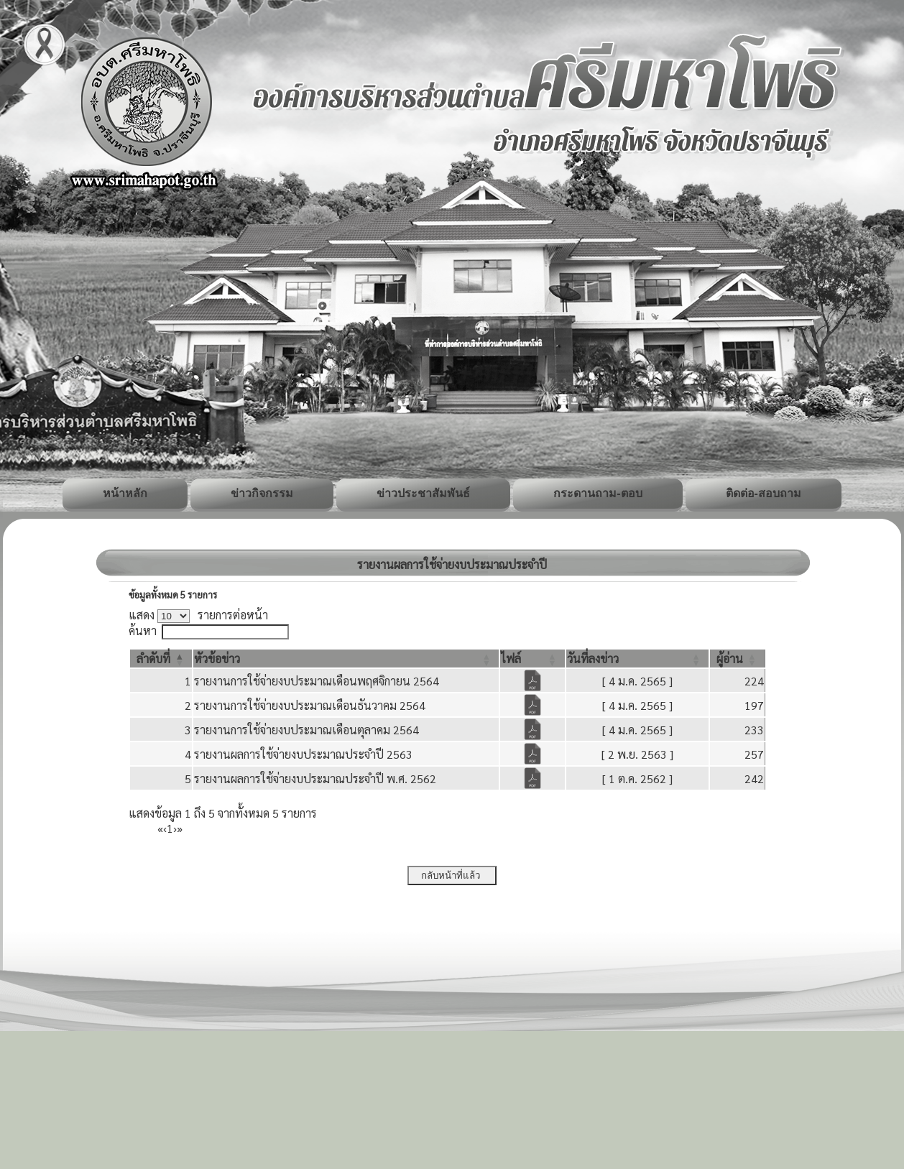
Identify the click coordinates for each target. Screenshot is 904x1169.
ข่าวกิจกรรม (262, 493)
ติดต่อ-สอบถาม (763, 493)
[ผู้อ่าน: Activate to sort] (737, 658)
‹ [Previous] (165, 828)
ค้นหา (143, 630)
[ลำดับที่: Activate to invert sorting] (161, 658)
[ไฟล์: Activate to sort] (532, 658)
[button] (153, 658)
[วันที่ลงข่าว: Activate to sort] (637, 658)
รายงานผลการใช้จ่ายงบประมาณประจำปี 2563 (303, 754)
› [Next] (175, 828)
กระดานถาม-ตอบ (597, 493)
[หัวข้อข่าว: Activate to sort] (346, 658)
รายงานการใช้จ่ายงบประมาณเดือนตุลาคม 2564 (306, 729)
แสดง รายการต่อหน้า (198, 614)
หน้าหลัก (125, 493)
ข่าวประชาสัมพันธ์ (423, 493)
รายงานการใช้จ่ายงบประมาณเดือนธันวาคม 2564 (309, 705)
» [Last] (180, 828)
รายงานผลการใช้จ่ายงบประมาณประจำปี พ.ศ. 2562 (315, 778)
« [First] (160, 828)
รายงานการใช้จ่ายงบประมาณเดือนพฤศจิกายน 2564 (316, 680)
